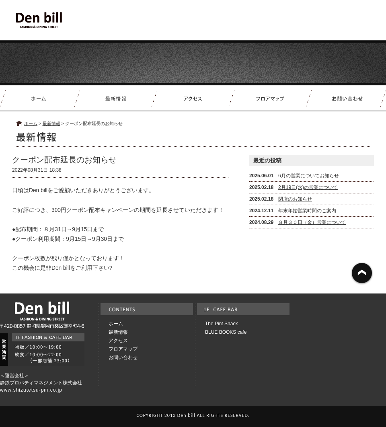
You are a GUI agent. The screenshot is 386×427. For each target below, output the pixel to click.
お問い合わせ (123, 357)
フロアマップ (123, 349)
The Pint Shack (221, 323)
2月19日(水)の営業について (308, 187)
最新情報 (51, 123)
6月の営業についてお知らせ (308, 176)
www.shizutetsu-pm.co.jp (31, 390)
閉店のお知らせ (295, 199)
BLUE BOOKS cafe (225, 332)
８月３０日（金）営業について (312, 222)
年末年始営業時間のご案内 (307, 211)
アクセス (118, 340)
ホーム (30, 123)
